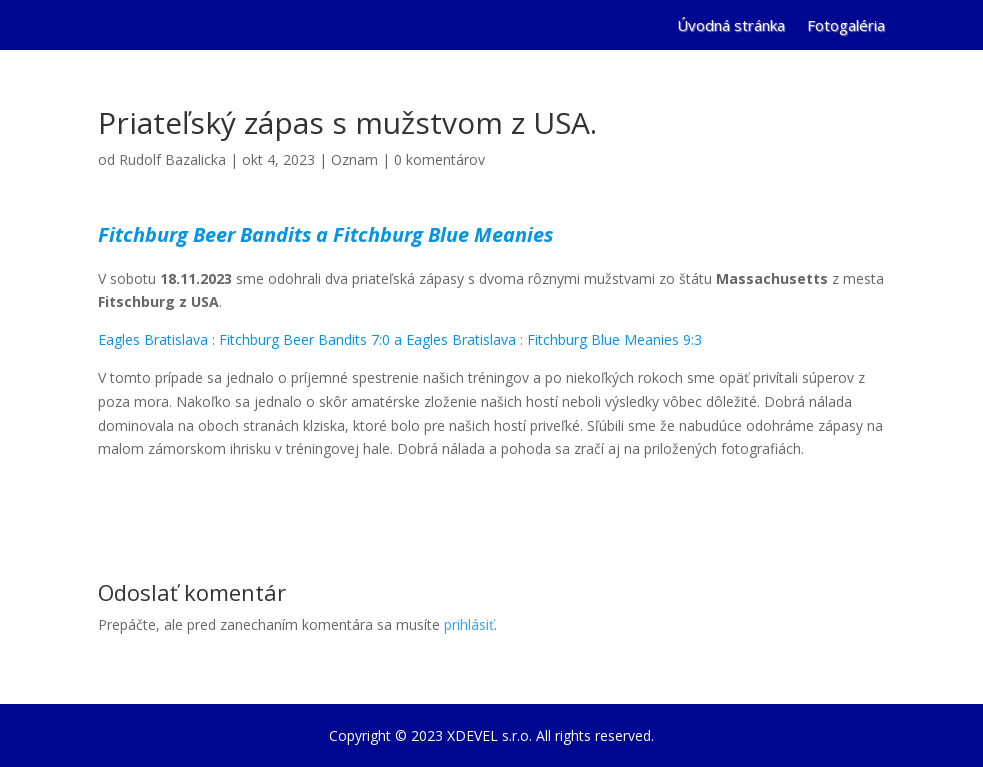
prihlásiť (469, 624)
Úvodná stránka (731, 26)
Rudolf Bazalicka (172, 159)
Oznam (354, 159)
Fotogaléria (846, 26)
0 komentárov (439, 159)
